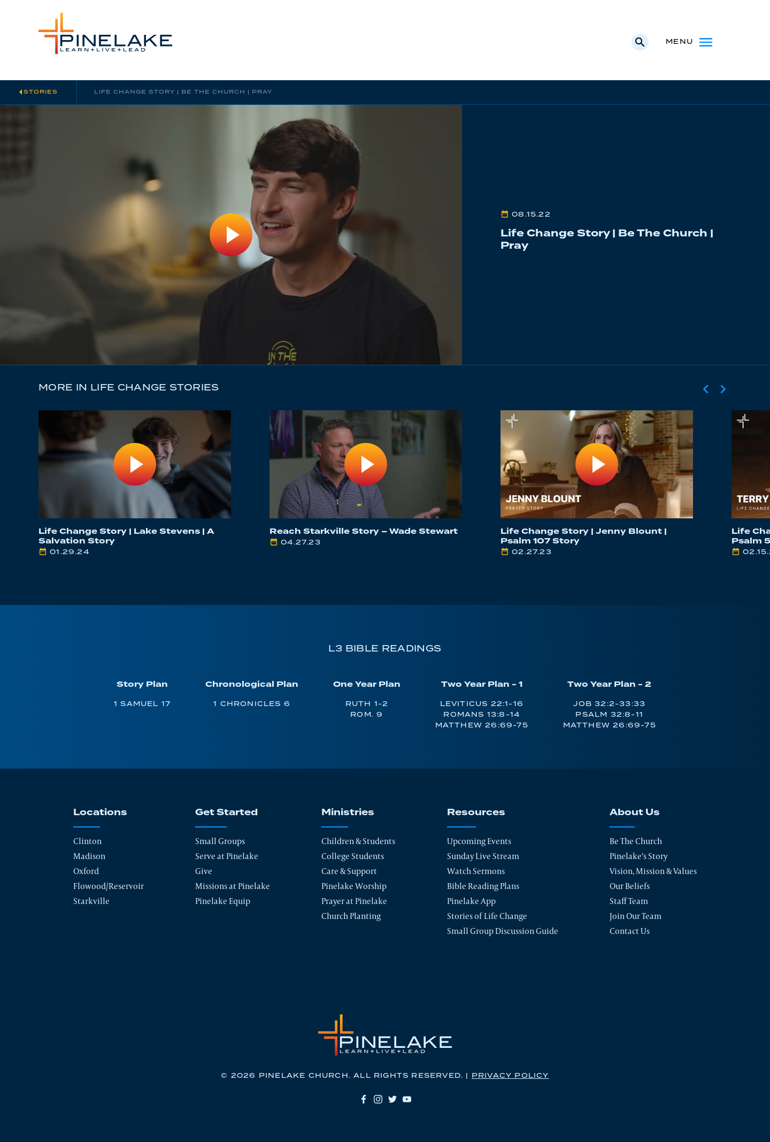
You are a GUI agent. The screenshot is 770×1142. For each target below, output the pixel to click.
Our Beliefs (630, 886)
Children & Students (358, 841)
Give (203, 871)
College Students (352, 856)
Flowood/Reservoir (108, 886)
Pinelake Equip (222, 901)
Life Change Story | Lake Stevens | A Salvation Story (126, 536)
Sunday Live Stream (483, 856)
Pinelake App (471, 901)
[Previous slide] (705, 388)
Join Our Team (635, 916)
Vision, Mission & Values (653, 871)
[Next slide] (723, 388)
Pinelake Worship (354, 886)
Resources (476, 812)
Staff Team (629, 901)
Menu (690, 42)
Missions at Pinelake (232, 886)
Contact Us (630, 931)
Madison (89, 856)
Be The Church (636, 841)
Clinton (87, 841)
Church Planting (351, 916)
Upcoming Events (479, 841)
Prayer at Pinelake (354, 901)
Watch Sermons (476, 871)
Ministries (347, 812)
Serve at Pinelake (226, 856)
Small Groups (220, 841)
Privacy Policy (510, 1076)
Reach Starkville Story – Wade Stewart (364, 531)
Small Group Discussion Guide (502, 931)
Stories (41, 92)
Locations (100, 812)
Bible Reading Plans (483, 886)
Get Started (226, 812)
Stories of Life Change (487, 916)
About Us (635, 812)
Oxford (86, 871)
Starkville (91, 901)
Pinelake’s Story (638, 856)
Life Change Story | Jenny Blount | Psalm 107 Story (583, 536)
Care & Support (349, 871)
